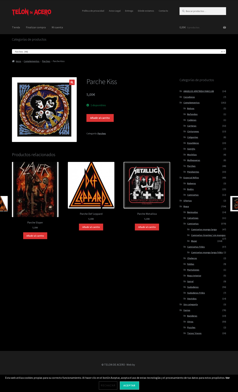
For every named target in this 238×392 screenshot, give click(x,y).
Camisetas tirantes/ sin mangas (208, 235)
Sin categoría (190, 304)
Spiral (190, 281)
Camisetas (193, 194)
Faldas (190, 264)
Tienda (16, 27)
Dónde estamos (146, 10)
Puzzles (191, 327)
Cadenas (191, 120)
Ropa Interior (194, 275)
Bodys (190, 189)
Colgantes (192, 137)
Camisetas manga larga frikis (207, 252)
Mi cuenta (57, 27)
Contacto (163, 10)
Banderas (192, 315)
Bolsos (190, 108)
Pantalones (193, 269)
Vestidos (192, 298)
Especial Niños (191, 177)
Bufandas (192, 114)
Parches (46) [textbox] (117, 51)
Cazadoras (189, 97)
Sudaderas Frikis (196, 292)
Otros (190, 321)
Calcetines (192, 218)
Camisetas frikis (196, 246)
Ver (228, 377)
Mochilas (192, 154)
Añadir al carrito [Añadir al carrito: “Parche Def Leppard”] (91, 227)
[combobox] (119, 51)
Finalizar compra (36, 27)
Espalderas (193, 143)
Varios (186, 310)
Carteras (191, 125)
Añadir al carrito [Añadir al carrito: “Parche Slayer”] (35, 235)
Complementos (31, 61)
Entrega (129, 10)
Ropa (186, 206)
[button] (72, 82)
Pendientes (193, 171)
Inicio (18, 61)
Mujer (194, 241)
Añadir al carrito (100, 117)
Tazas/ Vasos (194, 333)
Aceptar (129, 385)
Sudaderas (193, 287)
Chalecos (192, 258)
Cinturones (193, 131)
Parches (46, 61)
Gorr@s (191, 148)
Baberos (191, 183)
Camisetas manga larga (204, 229)
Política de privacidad (93, 10)
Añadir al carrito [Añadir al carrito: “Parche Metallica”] (147, 227)
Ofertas (187, 200)
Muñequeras (193, 160)
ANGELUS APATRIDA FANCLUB (198, 91)
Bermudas (192, 212)
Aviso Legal (115, 10)
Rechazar (108, 385)
